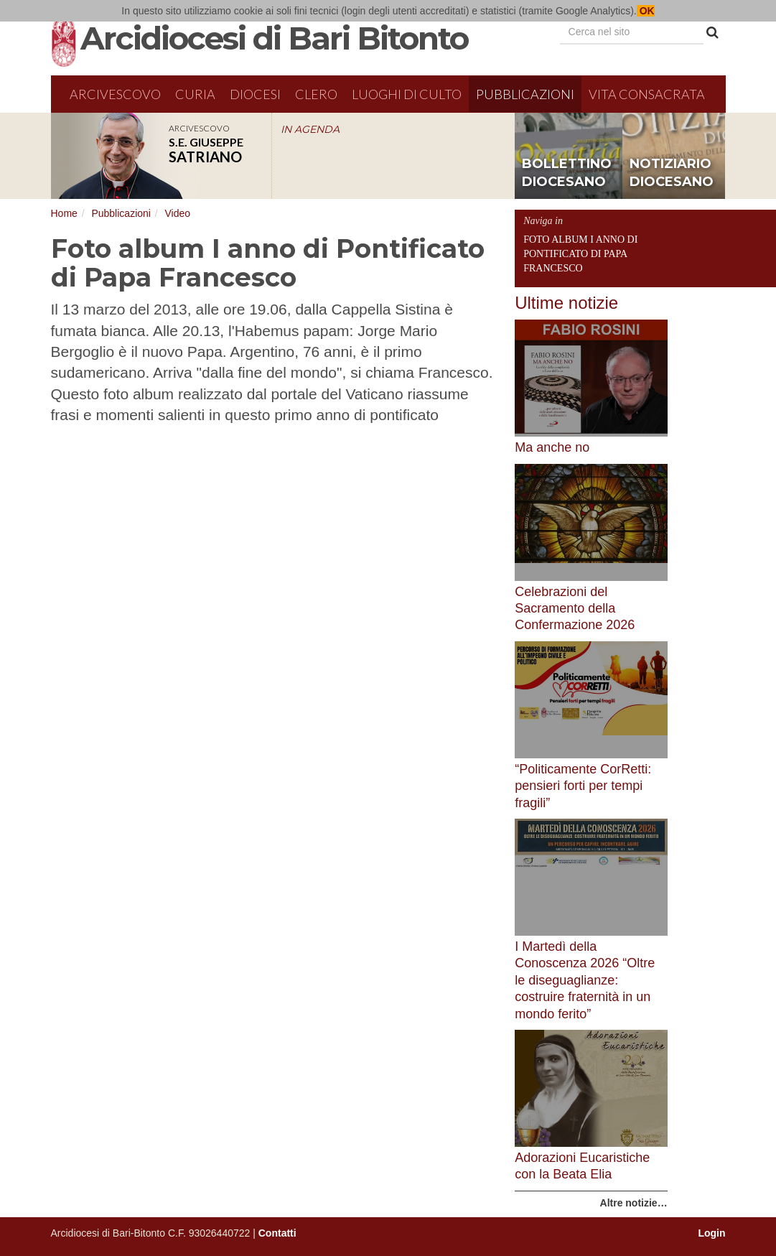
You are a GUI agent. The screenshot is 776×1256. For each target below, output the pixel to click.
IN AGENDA (310, 129)
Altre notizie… (634, 1203)
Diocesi (255, 94)
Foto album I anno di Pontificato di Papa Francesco (580, 254)
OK (646, 11)
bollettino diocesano (567, 173)
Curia (195, 94)
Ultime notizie (566, 302)
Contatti (277, 1233)
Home (64, 213)
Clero (316, 94)
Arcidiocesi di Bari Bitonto (274, 38)
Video (177, 213)
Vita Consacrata (647, 94)
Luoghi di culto (407, 94)
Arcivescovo (115, 94)
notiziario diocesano (672, 173)
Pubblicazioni (525, 94)
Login (711, 1233)
